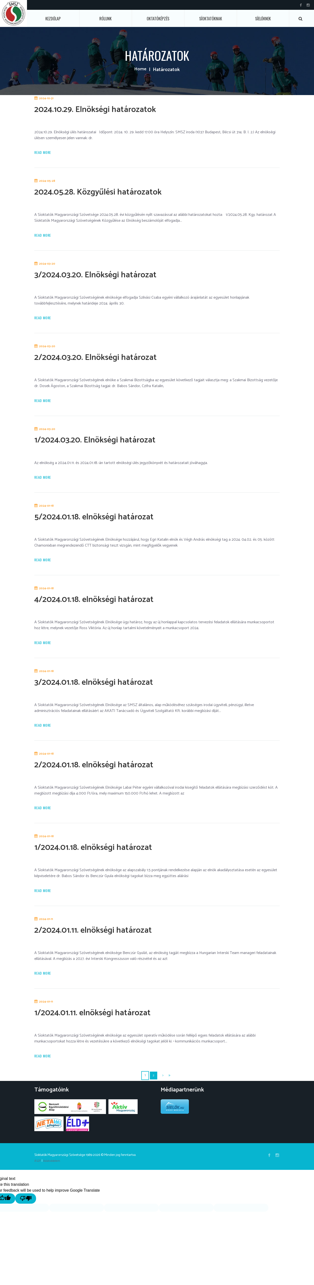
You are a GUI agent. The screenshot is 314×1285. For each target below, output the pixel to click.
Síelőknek (263, 19)
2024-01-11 (47, 927)
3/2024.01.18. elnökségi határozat (107, 687)
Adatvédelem (53, 1171)
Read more (43, 153)
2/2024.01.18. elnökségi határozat (107, 771)
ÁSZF (38, 1171)
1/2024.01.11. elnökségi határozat (105, 1022)
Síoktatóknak (210, 19)
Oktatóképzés (158, 19)
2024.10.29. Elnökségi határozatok (108, 109)
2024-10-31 (47, 98)
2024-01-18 (47, 510)
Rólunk (105, 19)
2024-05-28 (47, 182)
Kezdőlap (53, 19)
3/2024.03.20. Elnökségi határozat (108, 276)
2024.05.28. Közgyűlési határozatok (112, 192)
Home (140, 69)
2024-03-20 (48, 265)
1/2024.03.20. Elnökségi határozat (108, 443)
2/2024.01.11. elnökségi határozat (106, 938)
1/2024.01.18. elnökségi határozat (106, 854)
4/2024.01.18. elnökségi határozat (107, 604)
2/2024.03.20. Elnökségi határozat (108, 359)
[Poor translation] (34, 1209)
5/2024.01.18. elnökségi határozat (107, 520)
